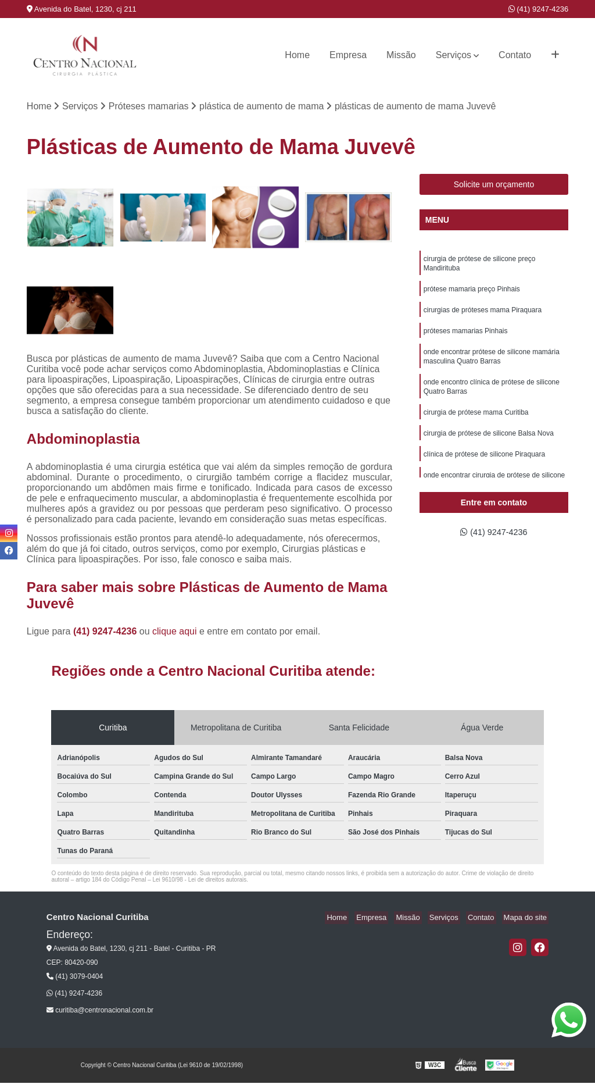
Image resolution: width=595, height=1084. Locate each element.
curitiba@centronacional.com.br (99, 1011)
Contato (515, 55)
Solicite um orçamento (494, 185)
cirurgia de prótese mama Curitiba (476, 424)
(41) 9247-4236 (538, 9)
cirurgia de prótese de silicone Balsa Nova (489, 447)
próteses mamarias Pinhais (466, 337)
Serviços (453, 55)
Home (297, 55)
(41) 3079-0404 (74, 978)
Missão (401, 55)
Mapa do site (527, 918)
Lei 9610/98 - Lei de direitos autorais (199, 881)
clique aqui (174, 632)
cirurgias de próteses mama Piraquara (483, 315)
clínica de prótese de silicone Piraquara (484, 469)
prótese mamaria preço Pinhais (472, 293)
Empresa (348, 55)
